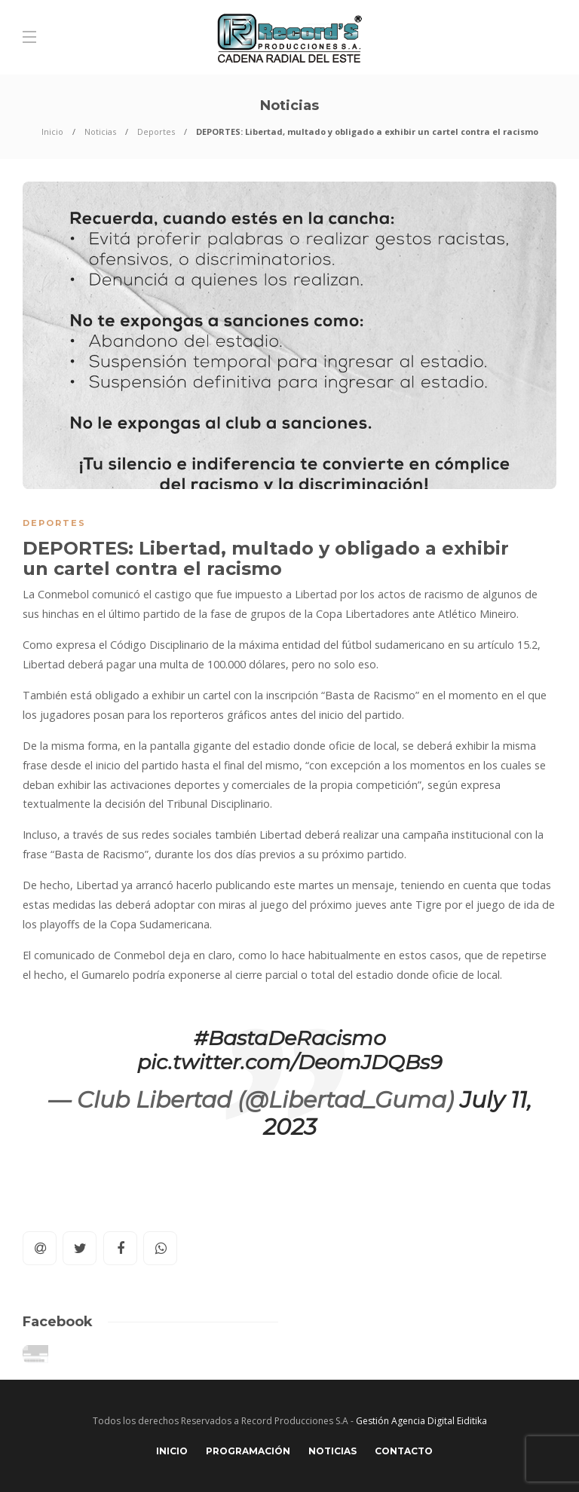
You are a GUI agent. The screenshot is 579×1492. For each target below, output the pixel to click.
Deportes (156, 131)
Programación (248, 1451)
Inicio (52, 131)
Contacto (404, 1451)
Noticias (100, 131)
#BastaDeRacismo (290, 1038)
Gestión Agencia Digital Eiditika (421, 1420)
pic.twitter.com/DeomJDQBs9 (289, 1062)
